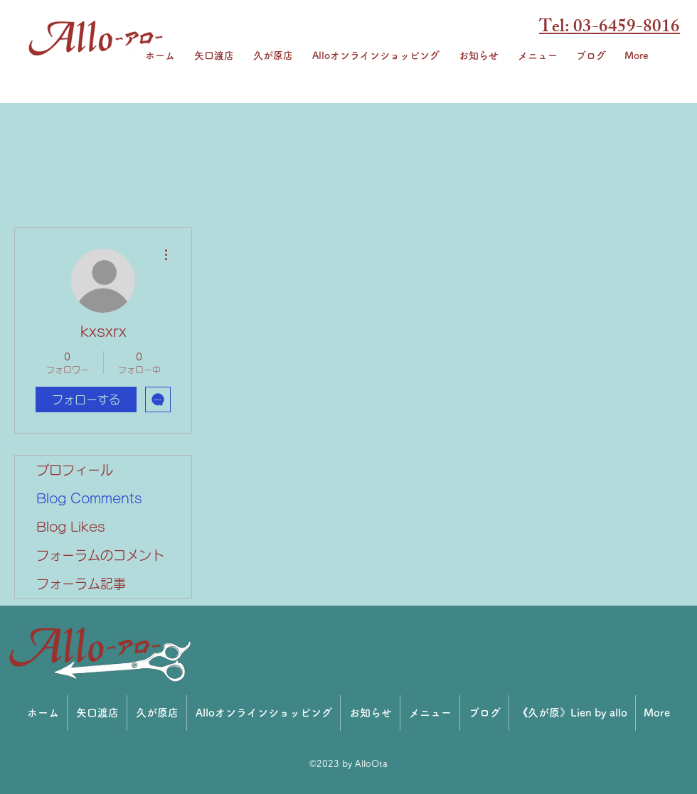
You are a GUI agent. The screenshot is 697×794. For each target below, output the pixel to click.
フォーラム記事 (81, 583)
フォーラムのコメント (100, 555)
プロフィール (74, 469)
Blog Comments (89, 498)
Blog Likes (70, 526)
